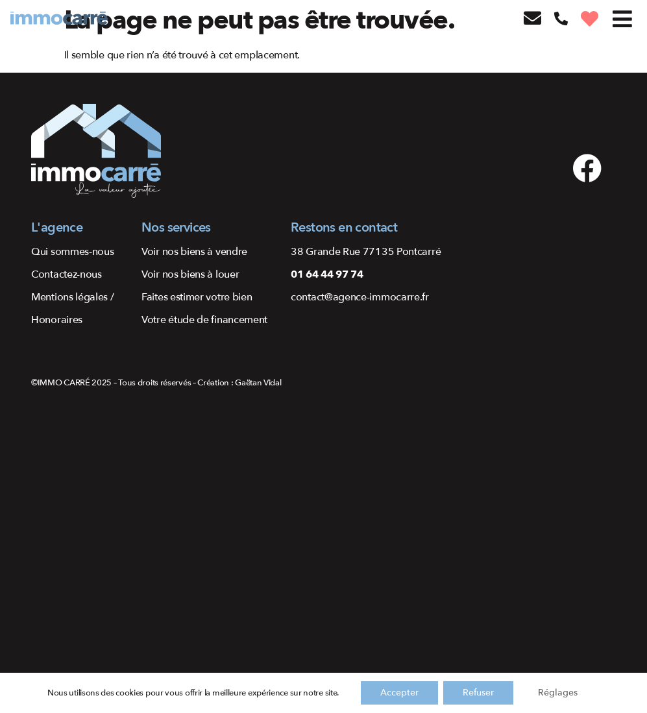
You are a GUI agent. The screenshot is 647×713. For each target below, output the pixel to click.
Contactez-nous (66, 274)
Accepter (399, 692)
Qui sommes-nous (72, 252)
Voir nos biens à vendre (194, 252)
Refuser (478, 692)
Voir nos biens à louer (190, 274)
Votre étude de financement (204, 320)
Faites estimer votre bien (196, 297)
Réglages (558, 692)
